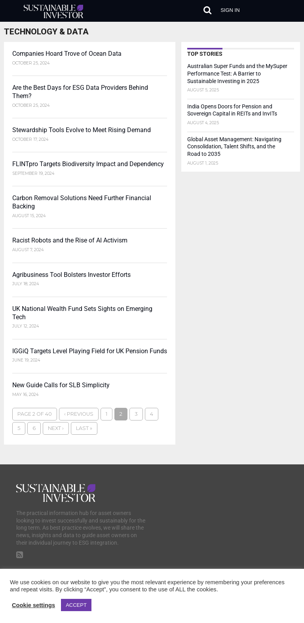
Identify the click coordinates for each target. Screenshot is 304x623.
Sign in (229, 10)
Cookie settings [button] (33, 605)
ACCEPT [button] (76, 605)
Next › (56, 428)
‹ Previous (78, 414)
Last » (84, 428)
